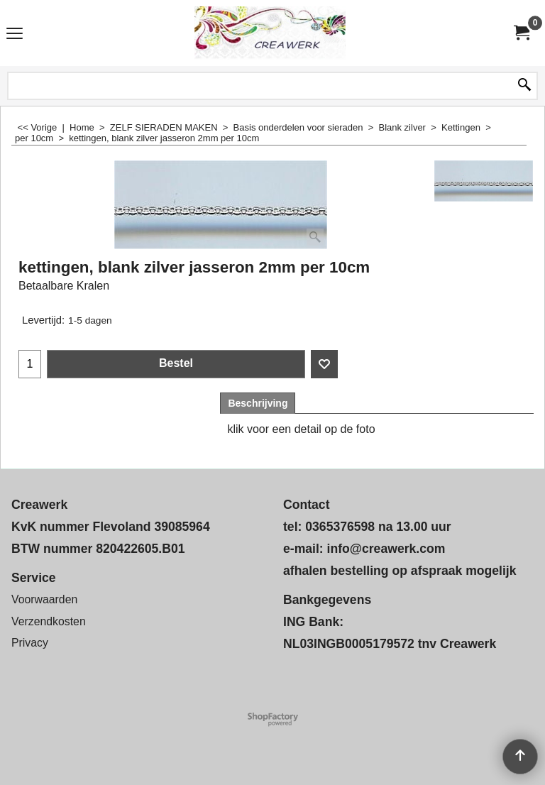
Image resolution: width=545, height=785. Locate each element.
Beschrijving (257, 403)
